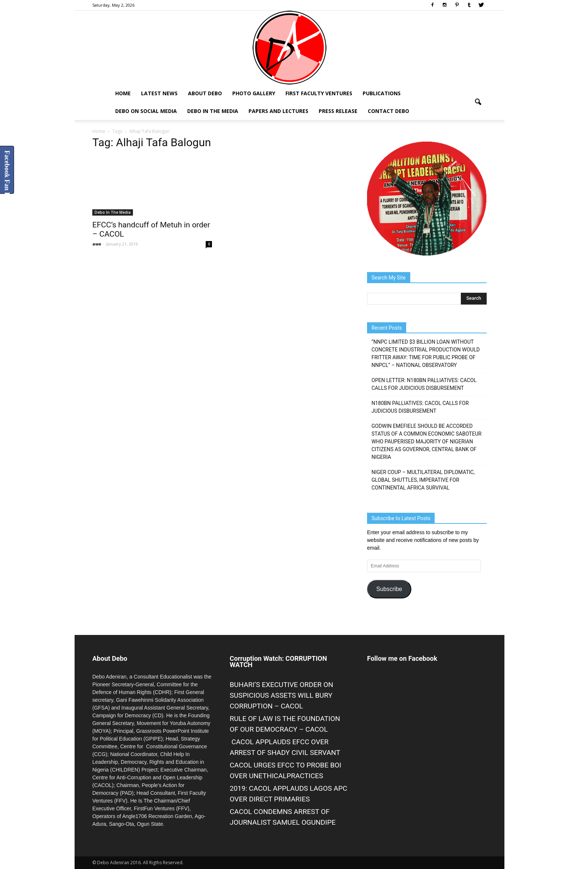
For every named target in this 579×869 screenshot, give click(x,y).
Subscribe (389, 589)
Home (123, 93)
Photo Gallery (253, 93)
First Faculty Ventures (318, 93)
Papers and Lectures (278, 110)
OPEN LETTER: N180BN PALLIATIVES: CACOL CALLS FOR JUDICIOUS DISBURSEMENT (424, 384)
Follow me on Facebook (402, 658)
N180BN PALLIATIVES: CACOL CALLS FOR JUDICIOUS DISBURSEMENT (420, 407)
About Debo (205, 93)
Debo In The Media (212, 110)
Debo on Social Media (146, 110)
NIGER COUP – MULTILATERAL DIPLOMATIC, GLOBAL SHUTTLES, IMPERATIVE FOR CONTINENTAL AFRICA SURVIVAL (422, 480)
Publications (382, 93)
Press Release (338, 110)
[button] (478, 102)
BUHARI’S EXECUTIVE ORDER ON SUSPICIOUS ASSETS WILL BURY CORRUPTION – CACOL (281, 695)
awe (96, 244)
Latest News (159, 93)
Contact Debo (388, 110)
